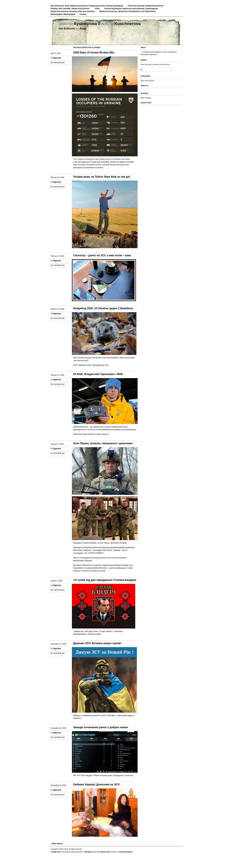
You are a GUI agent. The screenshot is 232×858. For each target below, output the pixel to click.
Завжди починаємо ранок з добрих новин (100, 727)
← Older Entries (56, 844)
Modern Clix (105, 852)
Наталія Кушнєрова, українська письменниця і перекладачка (131, 9)
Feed (57, 852)
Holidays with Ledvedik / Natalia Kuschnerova (70, 9)
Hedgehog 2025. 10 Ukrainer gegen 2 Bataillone (103, 308)
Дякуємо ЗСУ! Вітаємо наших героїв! (97, 643)
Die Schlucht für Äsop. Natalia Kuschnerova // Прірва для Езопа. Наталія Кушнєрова (87, 6)
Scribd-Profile (146, 103)
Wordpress (89, 852)
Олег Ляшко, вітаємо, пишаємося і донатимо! (103, 443)
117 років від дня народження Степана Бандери (104, 580)
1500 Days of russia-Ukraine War (93, 52)
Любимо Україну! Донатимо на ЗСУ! (96, 784)
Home (97, 9)
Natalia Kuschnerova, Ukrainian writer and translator (73, 11)
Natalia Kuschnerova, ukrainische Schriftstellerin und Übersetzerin (127, 11)
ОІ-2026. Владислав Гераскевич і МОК (98, 374)
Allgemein (57, 58)
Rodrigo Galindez (126, 852)
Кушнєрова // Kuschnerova (100, 23)
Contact (83, 14)
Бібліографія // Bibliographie (63, 14)
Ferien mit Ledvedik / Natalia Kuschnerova (145, 6)
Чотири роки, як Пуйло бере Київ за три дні (101, 176)
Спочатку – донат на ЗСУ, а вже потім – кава (102, 255)
